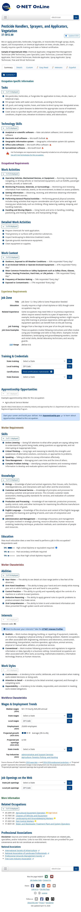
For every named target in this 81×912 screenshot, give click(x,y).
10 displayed (10, 808)
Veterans (57, 67)
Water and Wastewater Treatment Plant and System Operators (43, 824)
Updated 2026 (72, 36)
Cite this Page (45, 889)
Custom (29, 67)
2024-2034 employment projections (56, 762)
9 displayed (10, 128)
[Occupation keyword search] (62, 17)
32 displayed (10, 257)
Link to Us (34, 889)
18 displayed (10, 575)
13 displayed (10, 92)
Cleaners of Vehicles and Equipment (31, 815)
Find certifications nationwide (37, 371)
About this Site (33, 903)
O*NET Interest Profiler (52, 629)
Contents (8, 74)
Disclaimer (50, 903)
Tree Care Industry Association (18, 858)
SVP (11, 344)
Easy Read (42, 67)
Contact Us (47, 880)
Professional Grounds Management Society (23, 856)
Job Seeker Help (36, 880)
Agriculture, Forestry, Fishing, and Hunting (40, 757)
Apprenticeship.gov (51, 415)
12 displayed (10, 480)
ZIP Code (27, 366)
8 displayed (10, 226)
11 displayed (10, 438)
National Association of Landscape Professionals (26, 853)
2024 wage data (32, 762)
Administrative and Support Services (37, 754)
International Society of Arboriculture (21, 850)
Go (76, 17)
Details (19, 67)
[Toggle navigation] (5, 17)
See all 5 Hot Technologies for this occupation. (27, 155)
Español (71, 67)
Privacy (41, 903)
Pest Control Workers (25, 821)
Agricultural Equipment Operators (30, 813)
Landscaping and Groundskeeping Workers (34, 818)
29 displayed (10, 174)
